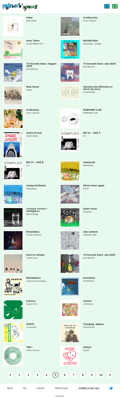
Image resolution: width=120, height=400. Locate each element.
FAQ (24, 388)
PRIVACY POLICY (61, 388)
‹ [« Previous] (10, 374)
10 (100, 375)
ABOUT (10, 388)
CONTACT (41, 388)
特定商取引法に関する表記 (89, 388)
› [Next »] (110, 374)
